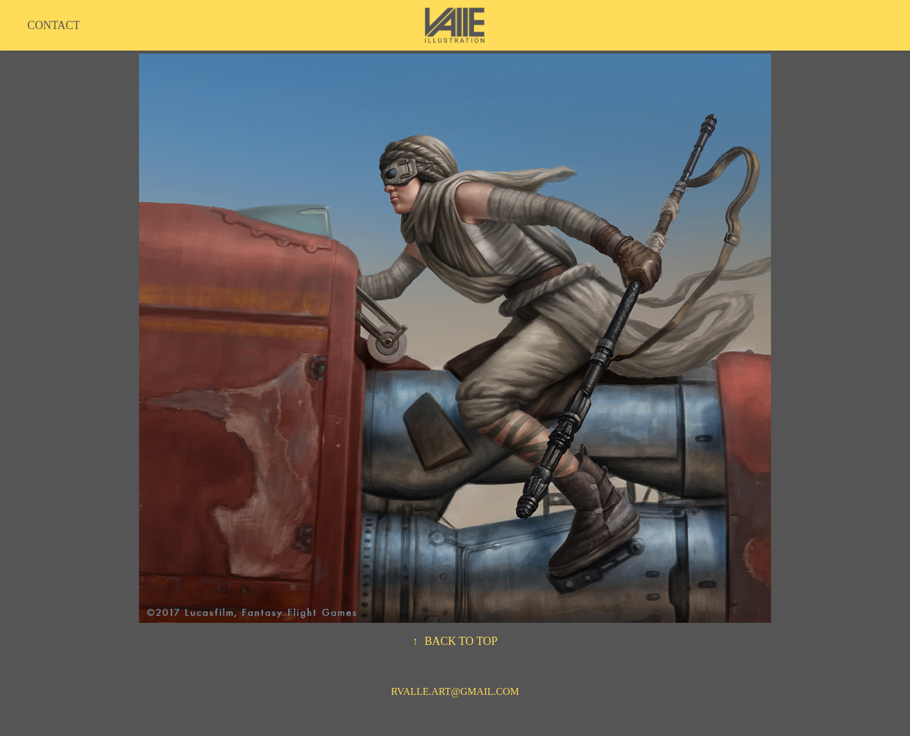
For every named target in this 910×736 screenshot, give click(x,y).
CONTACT (53, 25)
